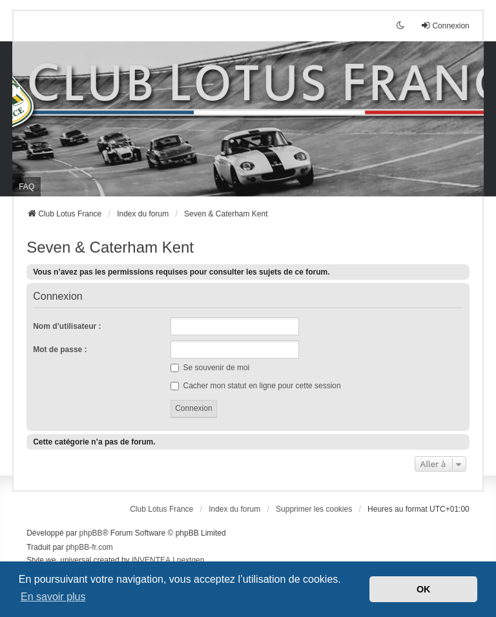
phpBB (91, 533)
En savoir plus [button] (53, 596)
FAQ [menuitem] (26, 186)
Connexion (58, 296)
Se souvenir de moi (209, 367)
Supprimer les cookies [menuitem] (314, 509)
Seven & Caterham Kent (110, 247)
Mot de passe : (60, 349)
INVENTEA (151, 560)
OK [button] (424, 589)
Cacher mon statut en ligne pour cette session (255, 385)
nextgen (191, 560)
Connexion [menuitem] (444, 25)
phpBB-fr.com (89, 547)
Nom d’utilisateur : (67, 326)
